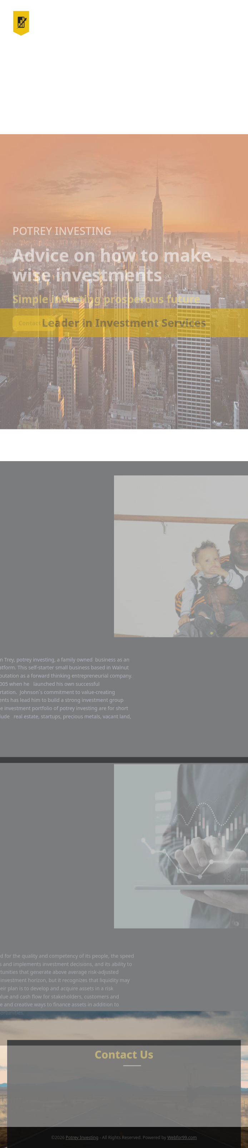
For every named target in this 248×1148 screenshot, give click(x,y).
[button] (231, 23)
